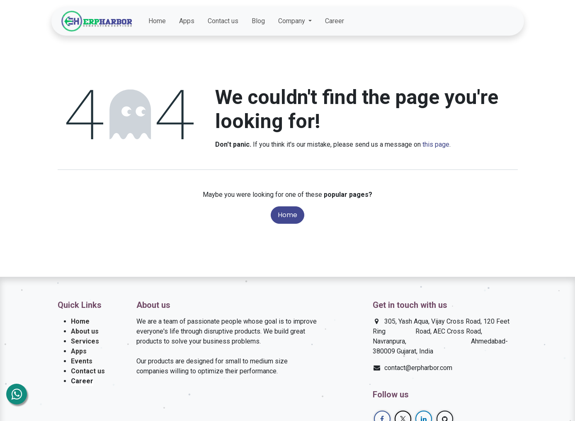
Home (287, 215)
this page (435, 144)
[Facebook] (462, 21)
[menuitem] (157, 21)
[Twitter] (477, 21)
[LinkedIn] (492, 21)
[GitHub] (507, 21)
